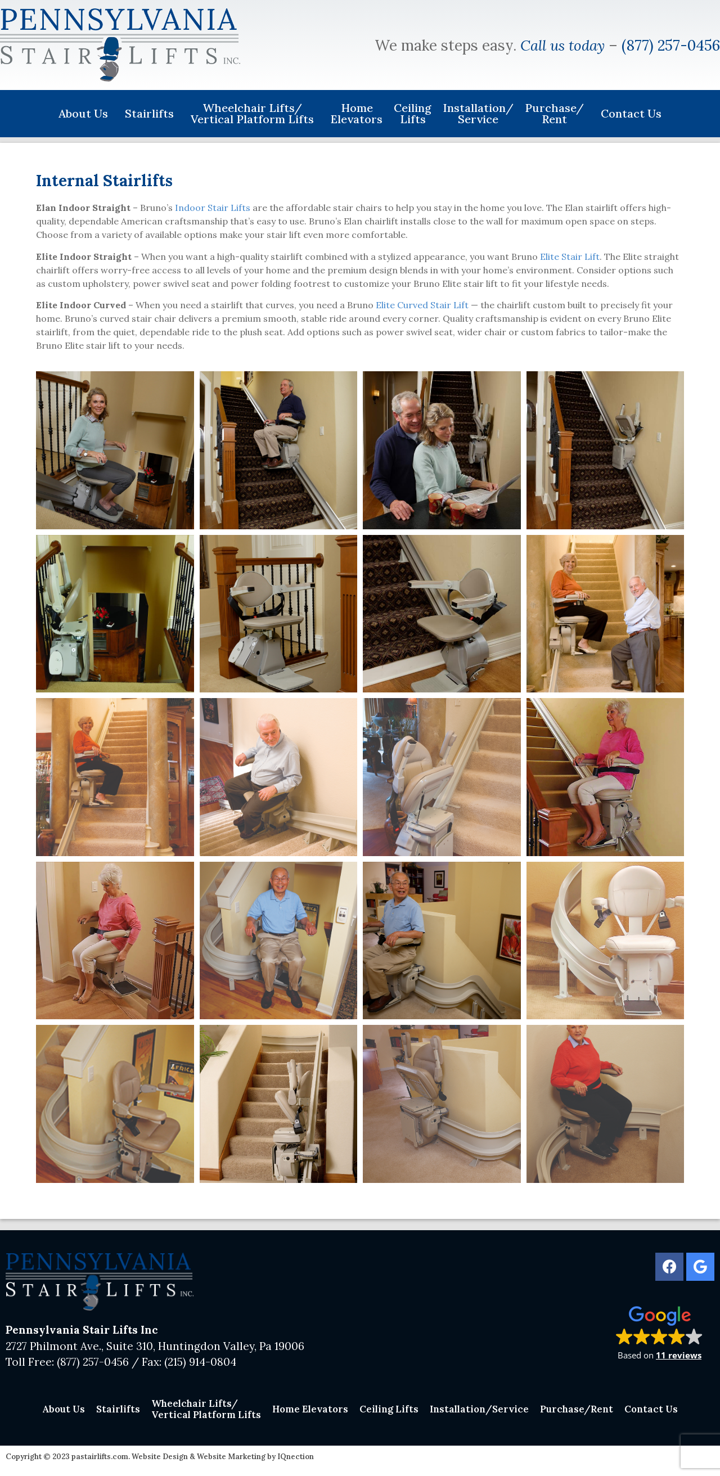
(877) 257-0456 (671, 45)
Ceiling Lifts (412, 113)
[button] (659, 1332)
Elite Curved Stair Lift (422, 304)
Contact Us (631, 113)
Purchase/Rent (557, 113)
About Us (86, 113)
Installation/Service (478, 113)
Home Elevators (356, 113)
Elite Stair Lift (570, 256)
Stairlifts (152, 113)
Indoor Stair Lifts (212, 207)
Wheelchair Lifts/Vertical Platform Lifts (255, 113)
